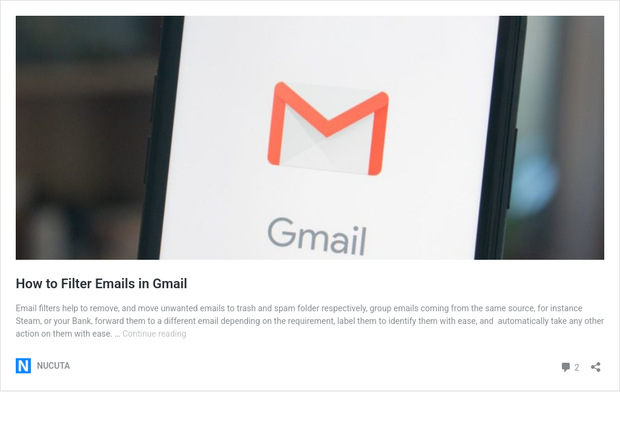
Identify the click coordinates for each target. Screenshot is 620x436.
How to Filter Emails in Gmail (101, 283)
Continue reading (154, 334)
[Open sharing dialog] (595, 363)
